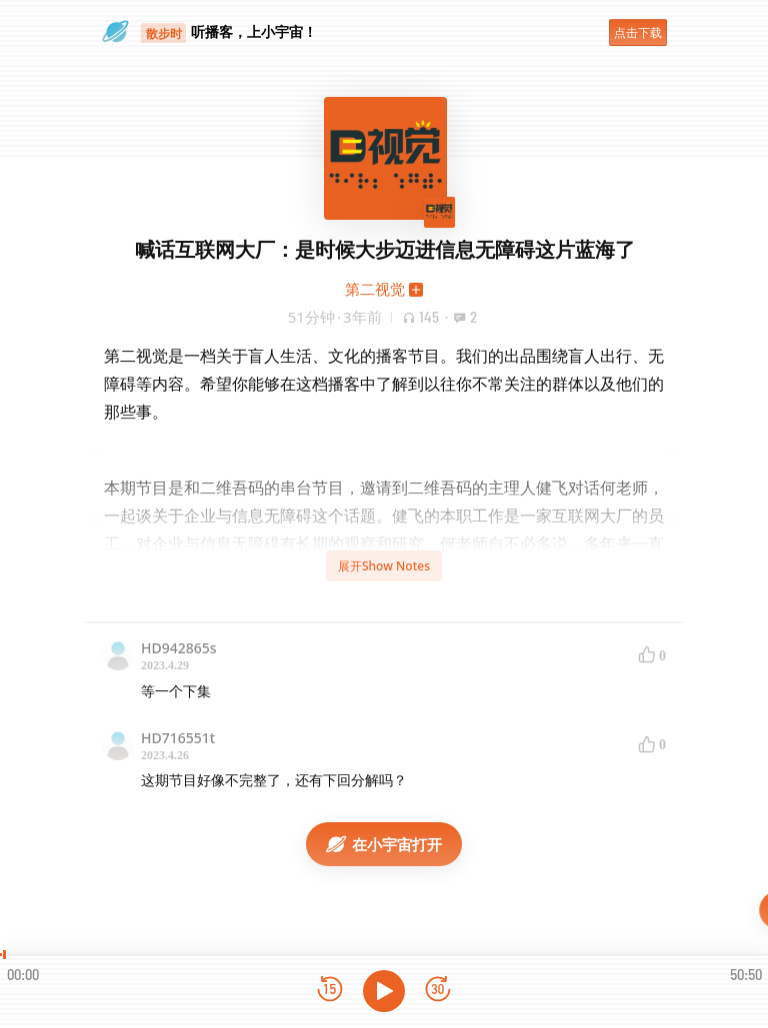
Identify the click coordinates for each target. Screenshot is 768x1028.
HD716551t (178, 737)
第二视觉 (375, 289)
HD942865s (179, 647)
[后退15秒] (330, 990)
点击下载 (638, 32)
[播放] (384, 991)
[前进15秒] (438, 990)
